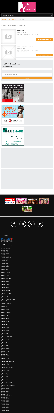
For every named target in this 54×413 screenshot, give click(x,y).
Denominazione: (6, 72)
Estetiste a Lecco (4, 379)
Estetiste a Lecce (4, 324)
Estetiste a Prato (4, 394)
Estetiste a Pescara (5, 391)
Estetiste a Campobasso (6, 312)
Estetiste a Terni (4, 294)
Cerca (27, 78)
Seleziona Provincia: (7, 66)
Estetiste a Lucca (4, 380)
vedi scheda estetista (44, 39)
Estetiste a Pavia (4, 389)
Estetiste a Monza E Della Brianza (8, 385)
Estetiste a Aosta (4, 250)
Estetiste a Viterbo (5, 410)
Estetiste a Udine (4, 297)
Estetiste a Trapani (5, 404)
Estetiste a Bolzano (5, 364)
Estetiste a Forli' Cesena (6, 320)
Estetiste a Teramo (5, 403)
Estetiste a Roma (4, 289)
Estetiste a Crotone (5, 317)
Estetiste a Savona (5, 400)
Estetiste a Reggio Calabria (6, 395)
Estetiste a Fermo (4, 263)
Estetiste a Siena (4, 292)
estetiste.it (3, 233)
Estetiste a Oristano (5, 333)
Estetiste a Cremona (5, 262)
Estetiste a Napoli (4, 277)
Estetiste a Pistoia (4, 392)
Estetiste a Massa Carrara (6, 382)
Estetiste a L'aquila (5, 323)
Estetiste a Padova (5, 388)
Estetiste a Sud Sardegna (6, 293)
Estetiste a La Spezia (5, 377)
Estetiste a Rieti (4, 342)
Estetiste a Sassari (5, 345)
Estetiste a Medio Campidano (7, 329)
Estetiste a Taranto (5, 348)
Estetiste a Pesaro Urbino (6, 336)
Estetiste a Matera (5, 274)
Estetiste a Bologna (5, 309)
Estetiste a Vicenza (5, 355)
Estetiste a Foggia (4, 265)
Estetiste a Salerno (5, 398)
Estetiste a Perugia (5, 281)
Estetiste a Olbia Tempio (6, 278)
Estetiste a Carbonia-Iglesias (7, 367)
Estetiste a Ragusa (5, 286)
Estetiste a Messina (5, 383)
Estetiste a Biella (4, 254)
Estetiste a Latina (4, 269)
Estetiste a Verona (5, 409)
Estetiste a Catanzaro (5, 369)
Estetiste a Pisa (4, 337)
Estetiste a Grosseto (5, 376)
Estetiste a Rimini (4, 397)
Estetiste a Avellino (5, 251)
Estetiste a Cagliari (5, 366)
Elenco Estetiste (12, 19)
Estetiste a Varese (5, 352)
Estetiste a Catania (5, 314)
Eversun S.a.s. (20, 30)
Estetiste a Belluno (5, 253)
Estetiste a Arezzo (5, 305)
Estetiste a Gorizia (5, 321)
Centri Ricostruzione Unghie (7, 246)
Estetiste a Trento (4, 296)
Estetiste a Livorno (5, 271)
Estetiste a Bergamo (5, 363)
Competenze (3, 244)
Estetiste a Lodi (4, 326)
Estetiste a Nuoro (4, 331)
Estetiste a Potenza (5, 339)
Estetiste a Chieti (4, 260)
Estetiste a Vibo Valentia (6, 300)
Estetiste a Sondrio (5, 401)
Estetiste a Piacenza (5, 283)
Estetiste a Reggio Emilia (6, 287)
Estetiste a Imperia (5, 268)
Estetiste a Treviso (5, 351)
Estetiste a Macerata (5, 272)
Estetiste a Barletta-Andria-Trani (7, 361)
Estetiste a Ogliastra (5, 386)
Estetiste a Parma (4, 334)
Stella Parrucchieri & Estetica (25, 46)
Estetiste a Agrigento (5, 248)
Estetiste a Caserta (5, 259)
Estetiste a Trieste (5, 406)
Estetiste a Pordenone (5, 284)
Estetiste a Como (4, 315)
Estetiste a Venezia (5, 407)
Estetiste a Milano (4, 275)
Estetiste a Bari (4, 306)
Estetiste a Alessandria (6, 303)
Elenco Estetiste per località (7, 243)
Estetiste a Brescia (5, 256)
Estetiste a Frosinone (5, 374)
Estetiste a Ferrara (5, 318)
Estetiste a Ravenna (5, 340)
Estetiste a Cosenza (5, 370)
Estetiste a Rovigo (4, 343)
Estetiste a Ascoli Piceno (6, 360)
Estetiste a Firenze (5, 373)
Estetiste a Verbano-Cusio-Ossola (8, 299)
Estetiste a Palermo (5, 280)
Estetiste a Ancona (5, 358)
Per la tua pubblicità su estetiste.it (8, 241)
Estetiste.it (4, 19)
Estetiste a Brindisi (5, 311)
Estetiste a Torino (4, 349)
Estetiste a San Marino (5, 290)
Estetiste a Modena (5, 330)
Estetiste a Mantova (5, 327)
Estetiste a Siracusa (5, 346)
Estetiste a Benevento (5, 308)
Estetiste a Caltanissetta (6, 257)
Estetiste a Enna (4, 371)
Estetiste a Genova (5, 266)
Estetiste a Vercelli (5, 354)
